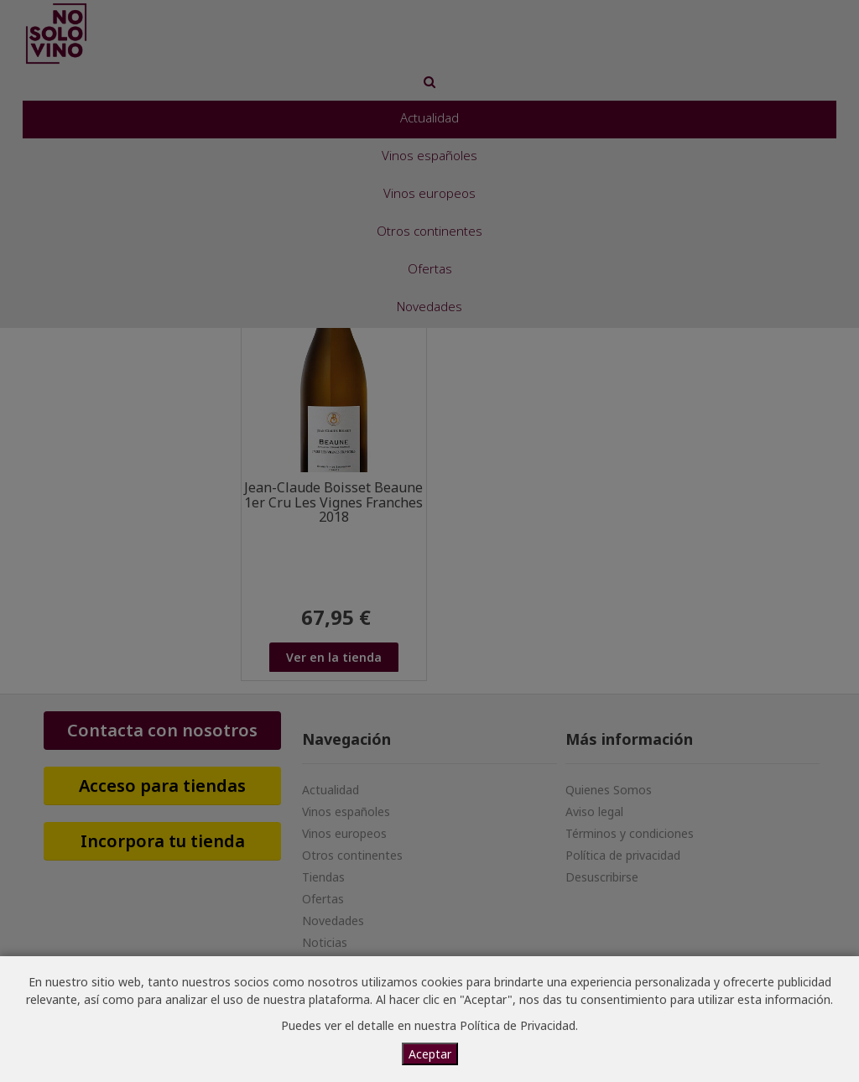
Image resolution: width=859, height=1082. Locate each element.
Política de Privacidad (517, 1025)
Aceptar (430, 1054)
